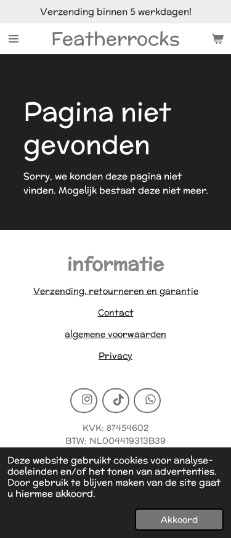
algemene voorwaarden (115, 334)
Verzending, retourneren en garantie (115, 291)
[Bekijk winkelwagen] (217, 38)
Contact (116, 312)
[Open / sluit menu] (13, 38)
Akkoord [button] (179, 519)
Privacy (115, 355)
